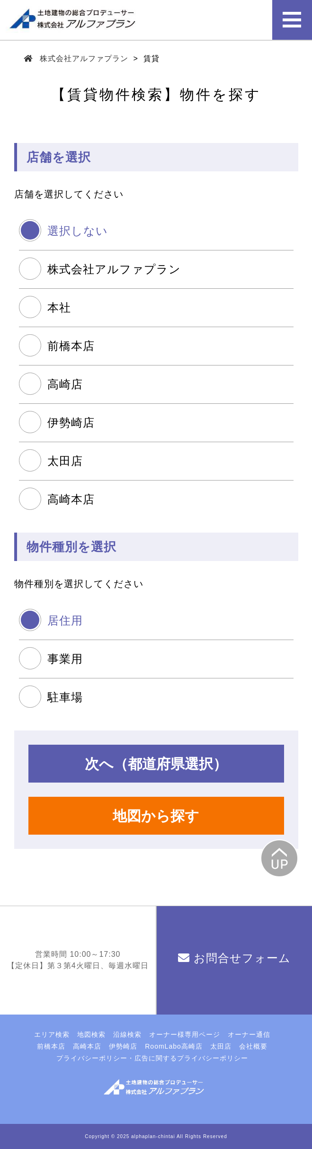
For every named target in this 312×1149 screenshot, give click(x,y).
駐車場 (65, 697)
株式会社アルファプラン (84, 58)
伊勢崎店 (71, 422)
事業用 (65, 658)
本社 (59, 307)
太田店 (65, 460)
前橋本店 (71, 345)
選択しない (77, 230)
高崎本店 (71, 499)
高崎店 (65, 384)
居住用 (65, 620)
